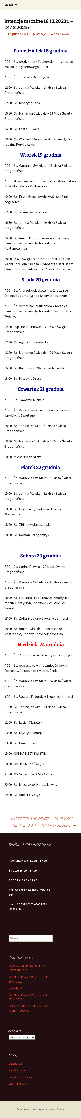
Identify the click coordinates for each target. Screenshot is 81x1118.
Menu (8, 5)
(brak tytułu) (16, 988)
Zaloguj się (15, 1064)
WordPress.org (18, 1084)
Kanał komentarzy (20, 1077)
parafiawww (61, 34)
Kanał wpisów (17, 1070)
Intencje (41, 34)
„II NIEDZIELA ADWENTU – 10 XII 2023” (38, 818)
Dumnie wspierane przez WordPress (40, 1109)
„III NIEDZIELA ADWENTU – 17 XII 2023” (42, 825)
